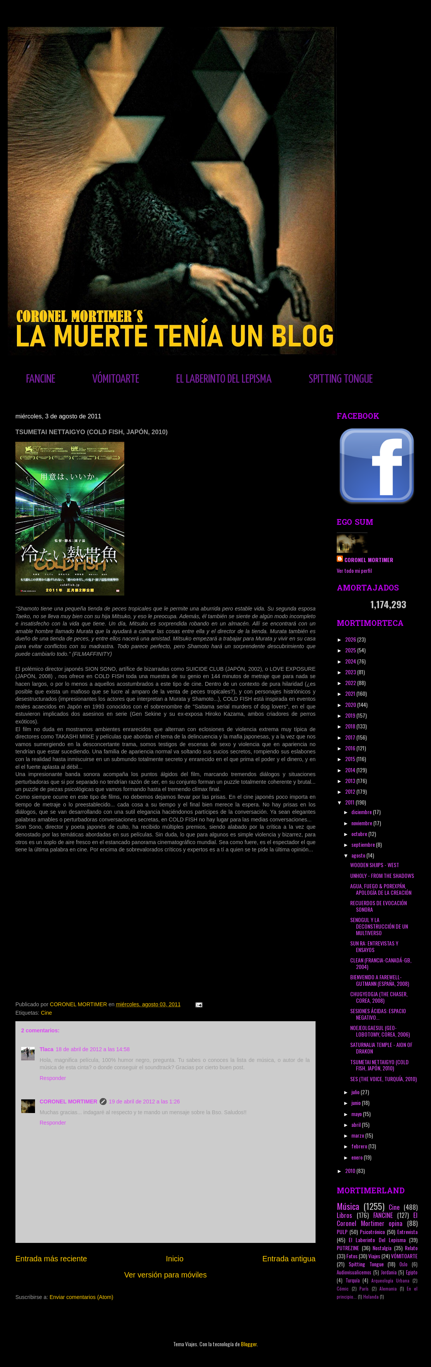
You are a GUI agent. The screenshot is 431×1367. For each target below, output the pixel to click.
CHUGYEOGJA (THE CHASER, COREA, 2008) (379, 997)
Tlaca (46, 1049)
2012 (350, 791)
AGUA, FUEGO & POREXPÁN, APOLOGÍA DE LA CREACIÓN (380, 889)
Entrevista (407, 1232)
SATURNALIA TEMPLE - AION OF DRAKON (381, 1047)
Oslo (403, 1264)
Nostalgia (382, 1248)
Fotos (351, 1256)
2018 (350, 726)
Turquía (353, 1280)
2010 (350, 1170)
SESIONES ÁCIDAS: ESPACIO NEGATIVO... (378, 1014)
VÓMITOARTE (115, 379)
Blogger (249, 1344)
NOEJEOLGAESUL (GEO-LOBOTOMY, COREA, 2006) (380, 1031)
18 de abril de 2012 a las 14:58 (93, 1049)
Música (348, 1205)
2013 (350, 780)
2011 (350, 802)
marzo (358, 1135)
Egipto (412, 1272)
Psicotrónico (372, 1232)
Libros (344, 1215)
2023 (351, 672)
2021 (350, 693)
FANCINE (40, 379)
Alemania (388, 1289)
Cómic (343, 1289)
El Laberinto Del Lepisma (377, 1240)
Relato (411, 1248)
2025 (351, 650)
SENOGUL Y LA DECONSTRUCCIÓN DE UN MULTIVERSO (379, 926)
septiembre (363, 844)
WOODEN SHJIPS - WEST (374, 865)
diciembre (362, 812)
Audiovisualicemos (354, 1272)
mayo (357, 1114)
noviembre (362, 823)
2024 (351, 661)
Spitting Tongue (366, 1264)
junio (356, 1102)
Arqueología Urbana (390, 1280)
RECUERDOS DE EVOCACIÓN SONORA (378, 906)
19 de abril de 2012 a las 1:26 (144, 1101)
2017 (350, 737)
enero (357, 1157)
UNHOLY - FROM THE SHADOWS (382, 875)
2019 (350, 715)
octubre (359, 833)
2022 (351, 683)
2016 (350, 748)
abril (356, 1124)
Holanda (371, 1297)
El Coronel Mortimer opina (377, 1219)
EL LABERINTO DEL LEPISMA (224, 379)
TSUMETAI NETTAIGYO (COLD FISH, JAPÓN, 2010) (379, 1065)
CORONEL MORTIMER (68, 1101)
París (364, 1289)
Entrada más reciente (51, 1258)
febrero (359, 1146)
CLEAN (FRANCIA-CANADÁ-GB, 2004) (380, 963)
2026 (351, 639)
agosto (358, 855)
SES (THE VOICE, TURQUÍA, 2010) (383, 1079)
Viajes (374, 1256)
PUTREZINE (348, 1248)
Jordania (389, 1272)
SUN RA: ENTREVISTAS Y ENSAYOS (374, 946)
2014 (350, 770)
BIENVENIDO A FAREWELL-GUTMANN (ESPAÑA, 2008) (379, 980)
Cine (46, 1013)
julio (356, 1092)
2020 (351, 704)
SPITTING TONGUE (341, 379)
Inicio (175, 1258)
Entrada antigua (289, 1258)
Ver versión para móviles (165, 1275)
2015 (350, 759)
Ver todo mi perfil (354, 570)
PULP (342, 1232)
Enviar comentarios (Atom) (82, 1297)
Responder (53, 1078)
